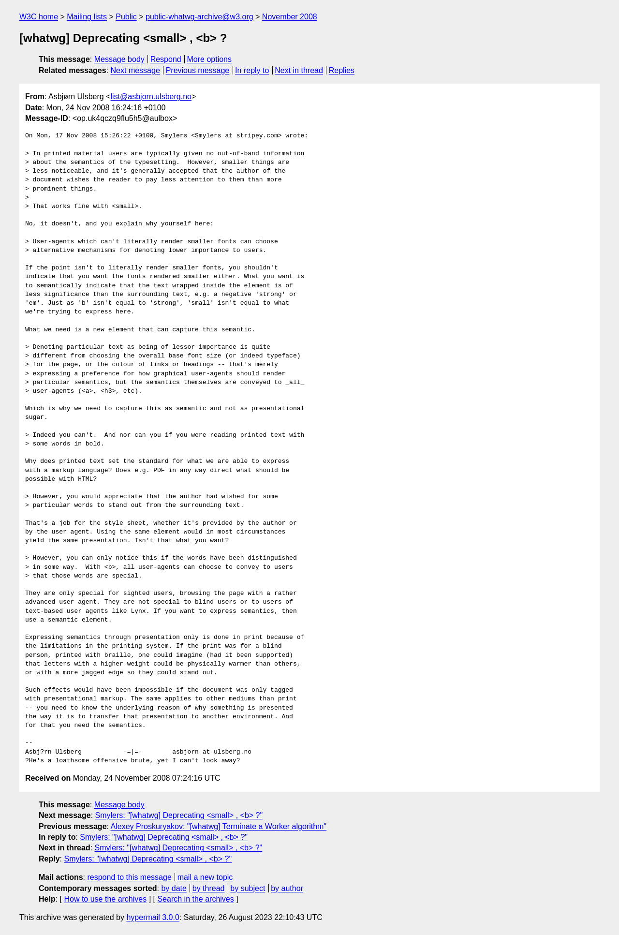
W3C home (38, 17)
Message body (119, 59)
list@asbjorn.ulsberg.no (151, 96)
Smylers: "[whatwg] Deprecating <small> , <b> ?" (179, 815)
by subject (247, 888)
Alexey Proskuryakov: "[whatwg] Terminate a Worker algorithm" (219, 826)
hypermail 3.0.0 (152, 917)
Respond (165, 59)
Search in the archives (195, 899)
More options (209, 59)
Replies (341, 70)
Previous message (198, 70)
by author (287, 888)
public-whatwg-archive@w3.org (199, 17)
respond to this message (129, 877)
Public (126, 17)
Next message (135, 70)
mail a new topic (205, 877)
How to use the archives (105, 899)
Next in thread (299, 70)
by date (173, 888)
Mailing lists (87, 17)
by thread (208, 888)
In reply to (252, 70)
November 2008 (289, 17)
